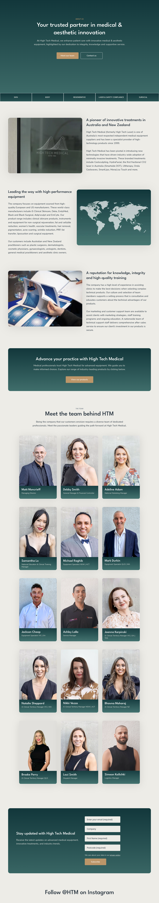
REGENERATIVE (79, 97)
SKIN (16, 97)
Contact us (91, 55)
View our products (79, 379)
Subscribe (95, 861)
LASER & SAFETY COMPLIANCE (111, 97)
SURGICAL (143, 97)
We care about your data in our (102, 855)
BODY (47, 97)
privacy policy (115, 855)
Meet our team (67, 55)
